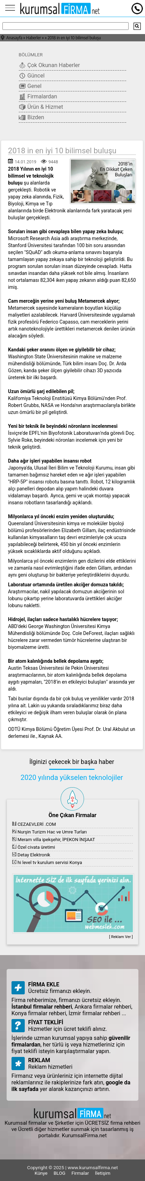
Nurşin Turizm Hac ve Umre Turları (49, 831)
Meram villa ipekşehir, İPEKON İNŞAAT (53, 839)
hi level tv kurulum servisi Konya (47, 862)
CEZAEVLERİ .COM (34, 824)
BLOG (60, 1173)
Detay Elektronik (31, 854)
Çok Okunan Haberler (49, 65)
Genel (30, 86)
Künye (41, 1173)
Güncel (32, 75)
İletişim (102, 1173)
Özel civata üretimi (33, 847)
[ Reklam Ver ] (121, 937)
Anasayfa (14, 37)
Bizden (31, 117)
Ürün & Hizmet (41, 107)
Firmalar (80, 1173)
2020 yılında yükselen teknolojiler (72, 777)
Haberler (33, 37)
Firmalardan (38, 96)
